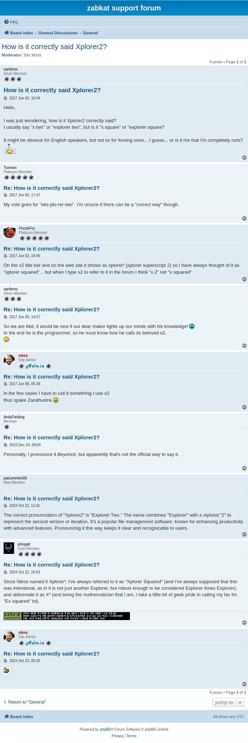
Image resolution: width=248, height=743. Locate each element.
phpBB (105, 729)
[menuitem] (11, 22)
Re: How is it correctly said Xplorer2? (52, 188)
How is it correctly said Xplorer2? (54, 47)
